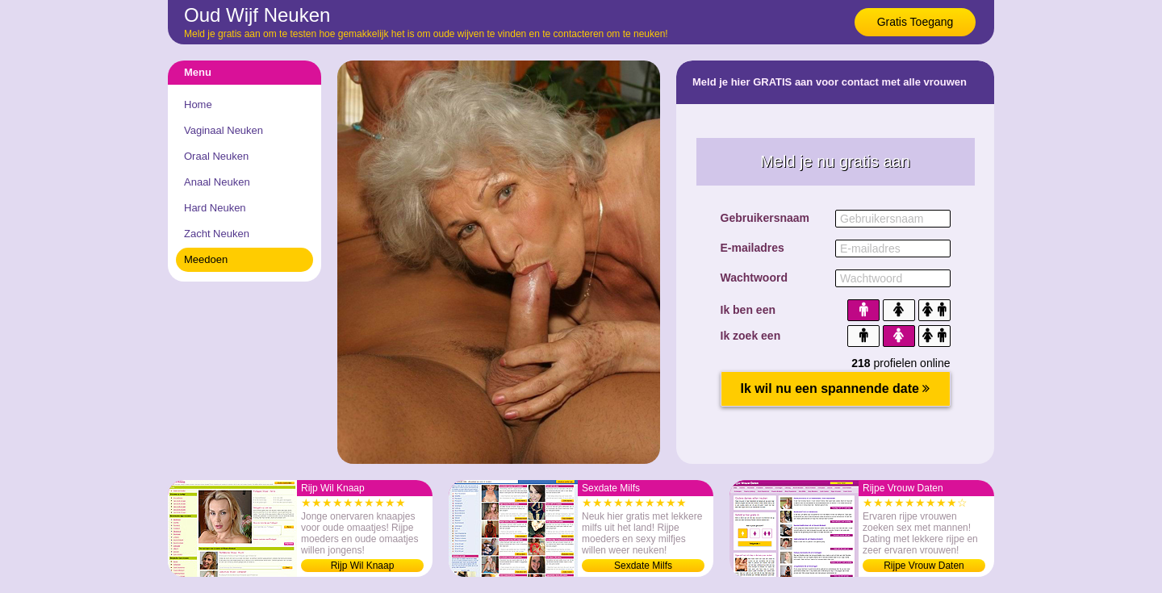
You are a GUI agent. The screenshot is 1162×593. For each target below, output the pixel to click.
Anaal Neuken (217, 182)
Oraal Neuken (216, 156)
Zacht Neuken (216, 234)
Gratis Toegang (915, 21)
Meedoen (206, 259)
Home (198, 104)
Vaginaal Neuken (223, 130)
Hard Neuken (215, 208)
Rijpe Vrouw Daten (924, 565)
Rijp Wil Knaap (363, 565)
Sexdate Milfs (643, 565)
